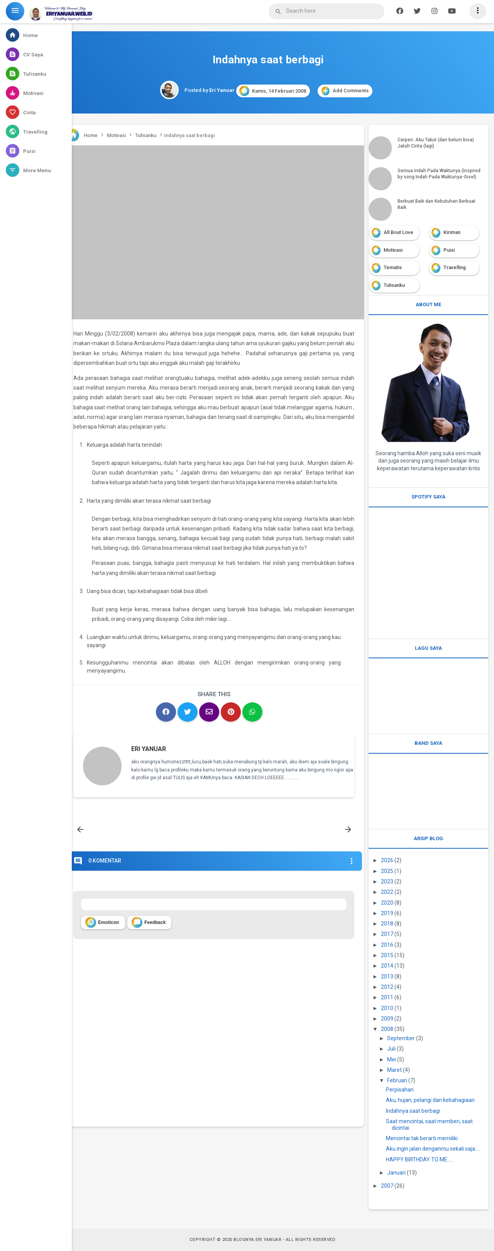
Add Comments (345, 90)
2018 (387, 923)
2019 (387, 913)
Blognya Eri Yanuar (257, 1239)
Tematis (393, 267)
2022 (387, 892)
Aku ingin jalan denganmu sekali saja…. (433, 1149)
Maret (394, 1070)
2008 (387, 1029)
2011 (387, 997)
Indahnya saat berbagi (413, 1111)
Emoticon (102, 922)
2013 (387, 976)
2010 (387, 1008)
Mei (391, 1059)
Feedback (149, 922)
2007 (387, 1186)
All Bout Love (398, 232)
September (401, 1038)
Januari (396, 1173)
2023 (387, 881)
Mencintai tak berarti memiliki (422, 1138)
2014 (387, 966)
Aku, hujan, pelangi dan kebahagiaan (430, 1100)
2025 (387, 871)
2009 (387, 1018)
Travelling (454, 267)
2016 (387, 945)
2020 (387, 903)
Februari (397, 1080)
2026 (387, 860)
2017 (387, 934)
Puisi (449, 250)
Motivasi (393, 250)
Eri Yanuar (148, 749)
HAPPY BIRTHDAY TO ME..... (419, 1159)
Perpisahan (400, 1090)
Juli (391, 1049)
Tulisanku (394, 285)
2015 (387, 955)
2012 (387, 987)
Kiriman (451, 232)
